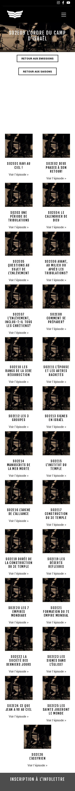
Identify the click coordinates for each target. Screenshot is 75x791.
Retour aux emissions (37, 58)
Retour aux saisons (37, 71)
